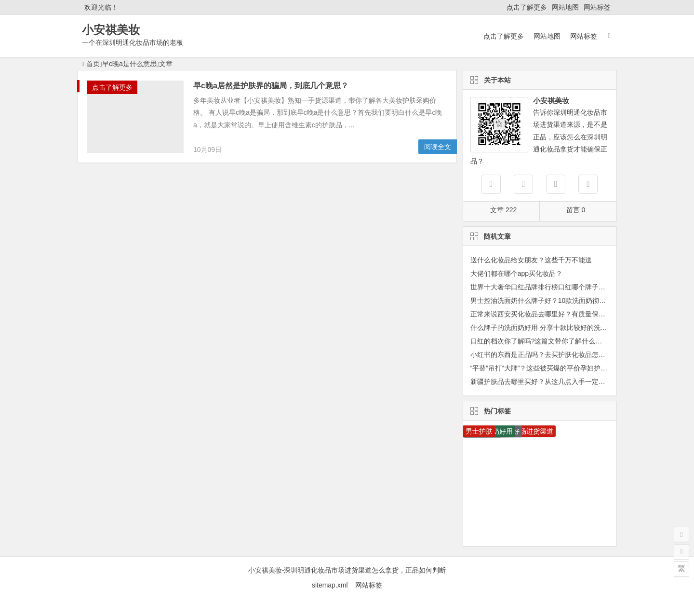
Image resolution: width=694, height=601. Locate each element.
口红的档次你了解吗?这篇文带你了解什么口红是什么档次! (557, 341)
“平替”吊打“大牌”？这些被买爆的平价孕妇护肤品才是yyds (555, 368)
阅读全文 (437, 146)
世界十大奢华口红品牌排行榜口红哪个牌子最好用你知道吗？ (561, 287)
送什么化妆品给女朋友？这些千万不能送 (531, 260)
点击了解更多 (527, 7)
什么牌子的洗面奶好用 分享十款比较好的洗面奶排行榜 (552, 327)
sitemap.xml (333, 585)
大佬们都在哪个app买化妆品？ (516, 273)
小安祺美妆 (111, 29)
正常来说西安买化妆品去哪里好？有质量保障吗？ (544, 314)
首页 (91, 64)
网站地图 (565, 7)
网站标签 (597, 7)
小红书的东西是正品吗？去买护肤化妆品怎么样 (541, 354)
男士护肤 (479, 431)
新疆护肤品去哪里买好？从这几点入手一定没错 (541, 381)
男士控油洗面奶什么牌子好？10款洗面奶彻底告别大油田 (555, 300)
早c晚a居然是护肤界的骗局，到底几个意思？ (270, 86)
